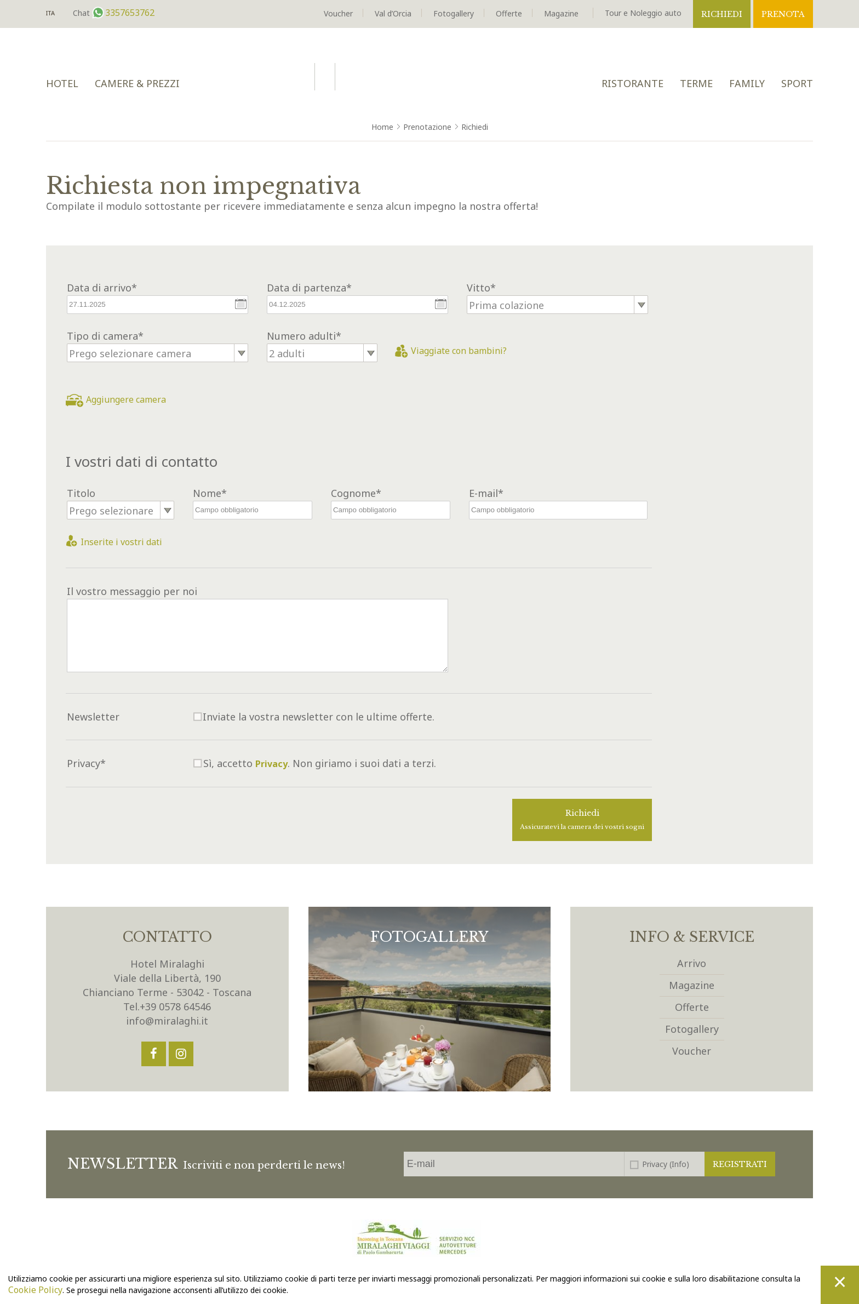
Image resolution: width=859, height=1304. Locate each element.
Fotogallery (453, 13)
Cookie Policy (35, 1290)
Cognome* (356, 493)
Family (747, 83)
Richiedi (721, 14)
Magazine (561, 13)
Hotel (62, 83)
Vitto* (481, 287)
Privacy (271, 764)
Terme (696, 83)
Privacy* (86, 763)
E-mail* (486, 493)
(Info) (679, 1164)
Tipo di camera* (105, 335)
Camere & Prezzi (137, 83)
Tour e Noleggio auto (643, 13)
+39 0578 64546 (175, 1006)
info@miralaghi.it (167, 1020)
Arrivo (691, 963)
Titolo (81, 493)
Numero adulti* (304, 335)
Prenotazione (427, 127)
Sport (797, 83)
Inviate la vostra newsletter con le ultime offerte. (318, 716)
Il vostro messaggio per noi (132, 591)
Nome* (210, 493)
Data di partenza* (309, 287)
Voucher (338, 13)
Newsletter (93, 716)
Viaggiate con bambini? (451, 351)
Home (382, 127)
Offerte (509, 13)
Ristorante (632, 83)
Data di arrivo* (102, 287)
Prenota (783, 14)
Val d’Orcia (393, 13)
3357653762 (128, 13)
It (50, 13)
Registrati (740, 1164)
